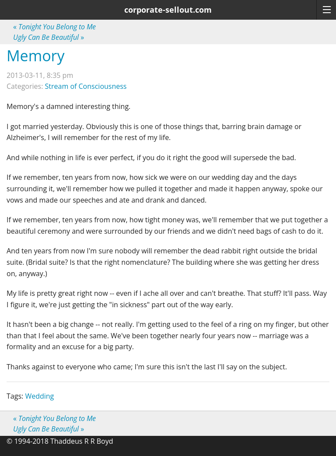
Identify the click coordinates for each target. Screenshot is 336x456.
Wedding (39, 396)
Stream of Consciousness (86, 86)
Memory (36, 56)
